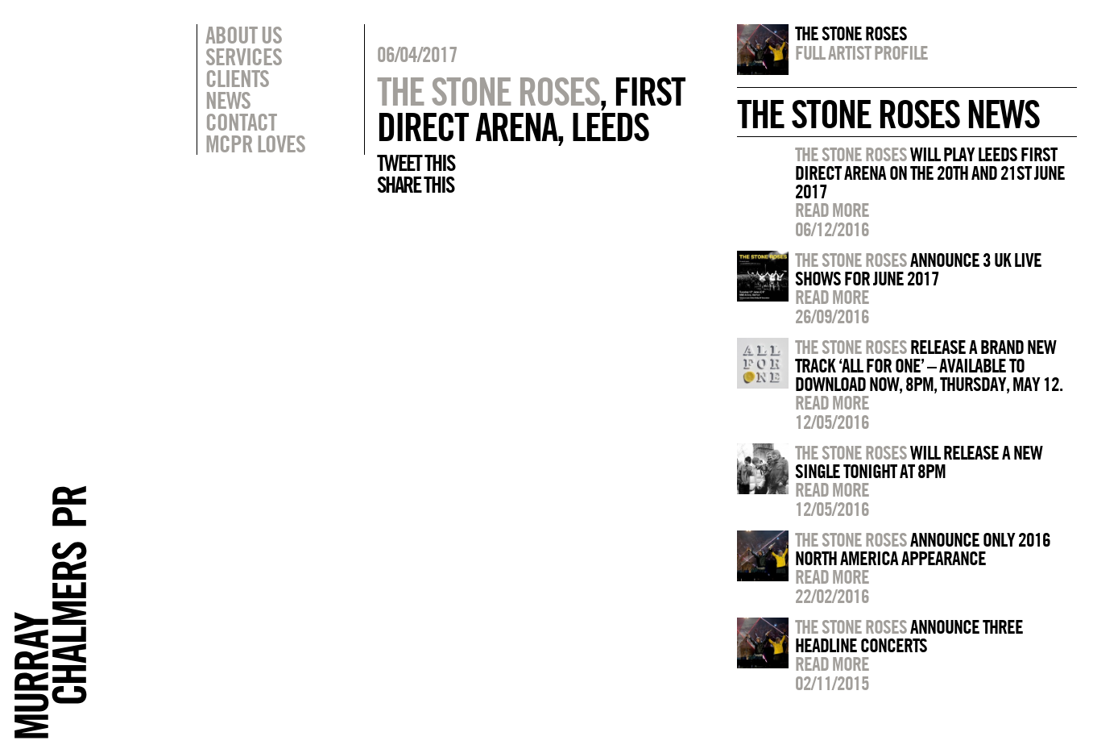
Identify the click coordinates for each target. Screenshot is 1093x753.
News (227, 99)
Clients (237, 78)
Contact (240, 121)
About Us (243, 34)
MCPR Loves (255, 143)
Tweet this (415, 163)
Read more (832, 210)
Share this (415, 184)
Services (243, 56)
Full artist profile (861, 52)
